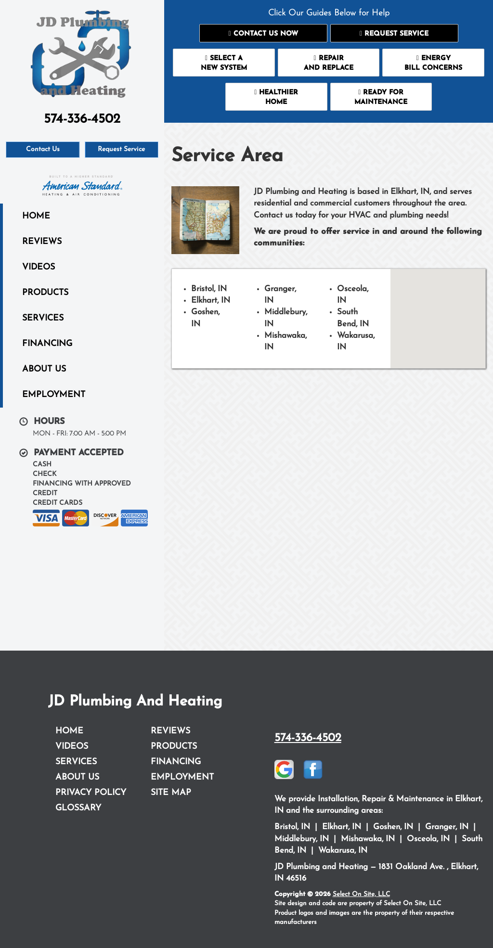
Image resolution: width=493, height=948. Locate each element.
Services (43, 318)
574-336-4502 (307, 738)
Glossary (78, 808)
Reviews (42, 242)
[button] (263, 33)
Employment (53, 395)
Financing (47, 344)
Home (36, 216)
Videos (38, 267)
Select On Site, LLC (361, 894)
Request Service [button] (121, 149)
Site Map (171, 793)
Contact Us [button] (43, 149)
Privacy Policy (90, 793)
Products (45, 293)
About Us (44, 369)
